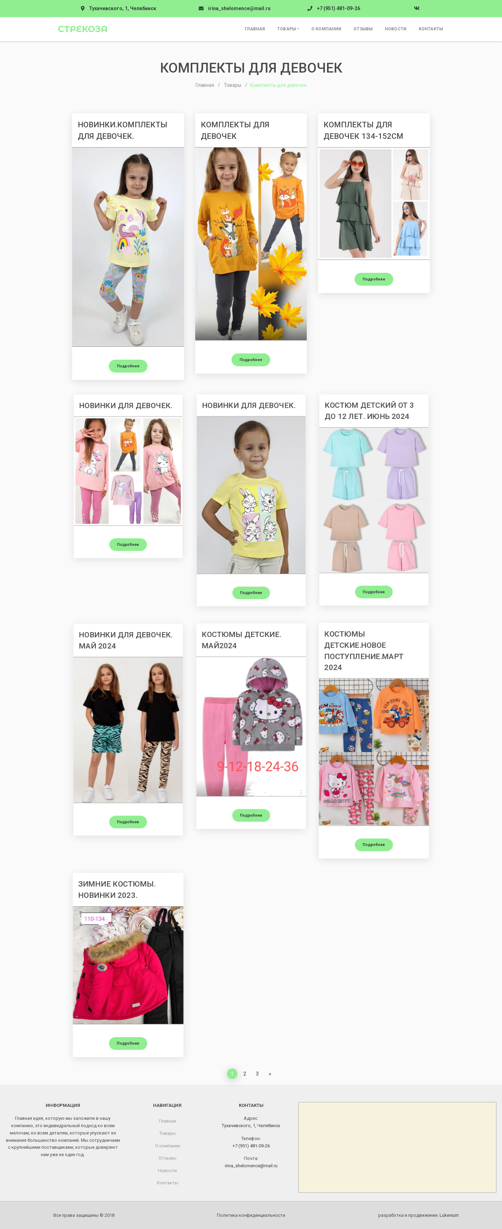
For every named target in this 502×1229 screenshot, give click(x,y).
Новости (395, 29)
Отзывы (363, 29)
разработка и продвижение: (418, 1215)
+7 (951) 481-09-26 (338, 8)
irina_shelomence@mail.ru (239, 8)
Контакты (431, 29)
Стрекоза (83, 28)
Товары (286, 29)
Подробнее (128, 366)
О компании (326, 29)
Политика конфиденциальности (251, 1215)
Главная (255, 29)
